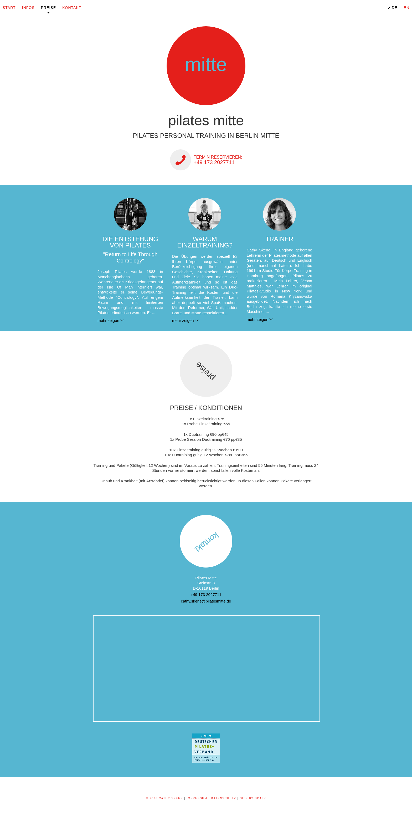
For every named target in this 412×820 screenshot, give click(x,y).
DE (392, 8)
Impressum (197, 798)
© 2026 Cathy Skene (164, 798)
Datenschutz (223, 798)
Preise (48, 8)
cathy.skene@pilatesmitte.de (206, 601)
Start (9, 8)
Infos (28, 8)
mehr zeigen (108, 320)
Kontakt (71, 8)
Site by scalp (253, 798)
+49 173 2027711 (205, 594)
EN (406, 8)
